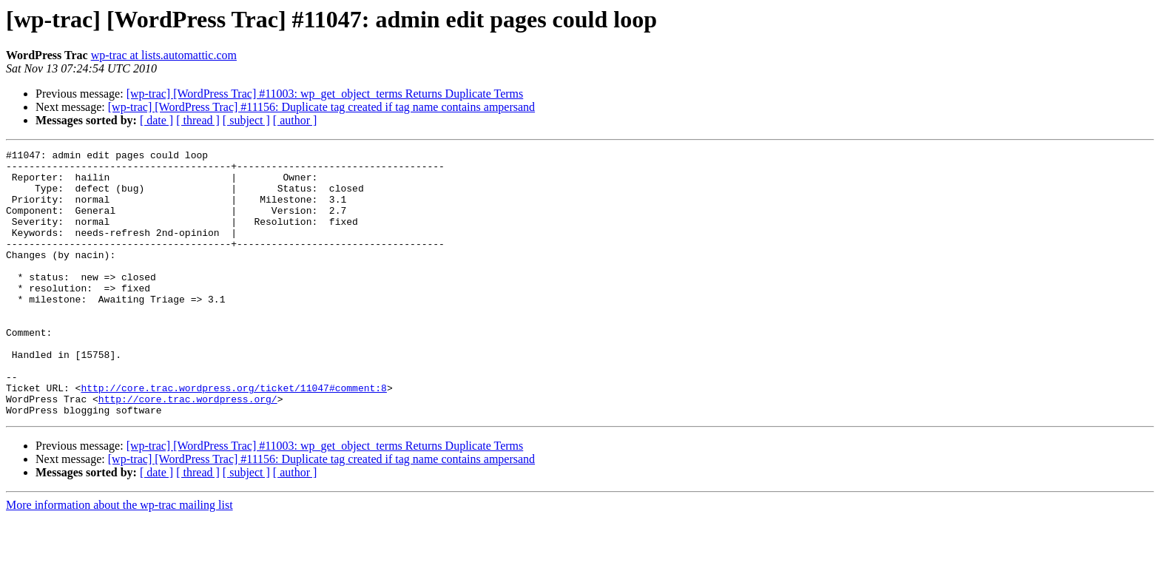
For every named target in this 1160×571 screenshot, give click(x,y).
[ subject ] (246, 120)
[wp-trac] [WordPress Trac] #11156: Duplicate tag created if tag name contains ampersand (321, 107)
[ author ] (295, 120)
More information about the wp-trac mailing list (119, 558)
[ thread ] (198, 120)
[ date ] (156, 120)
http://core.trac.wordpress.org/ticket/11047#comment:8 (233, 436)
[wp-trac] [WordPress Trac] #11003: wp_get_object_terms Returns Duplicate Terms (325, 93)
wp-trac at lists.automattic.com (164, 55)
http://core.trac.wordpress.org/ (187, 449)
